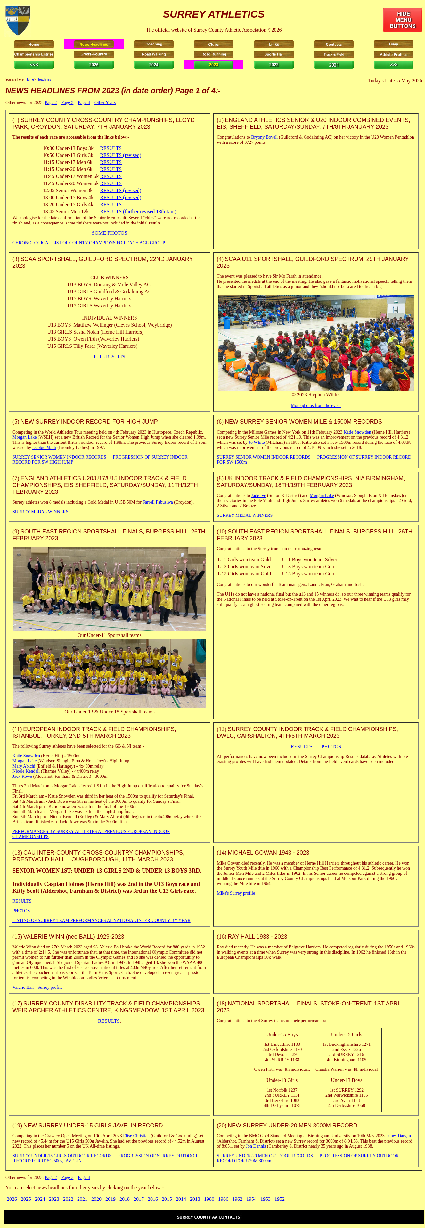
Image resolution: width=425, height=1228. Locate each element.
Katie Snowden (357, 432)
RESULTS (111, 148)
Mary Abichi (23, 766)
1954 (251, 1199)
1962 (237, 1199)
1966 (223, 1199)
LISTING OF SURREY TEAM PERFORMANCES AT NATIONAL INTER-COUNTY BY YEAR (101, 920)
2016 (153, 1199)
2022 (68, 1199)
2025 (26, 1199)
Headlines (44, 79)
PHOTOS (331, 746)
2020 (96, 1199)
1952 (279, 1199)
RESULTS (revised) (120, 155)
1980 (209, 1199)
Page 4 (84, 102)
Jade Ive (258, 495)
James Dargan (398, 1136)
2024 (40, 1199)
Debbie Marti (44, 447)
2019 (110, 1199)
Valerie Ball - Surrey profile (37, 987)
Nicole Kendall (26, 771)
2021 (82, 1199)
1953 (265, 1199)
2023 (54, 1199)
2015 (167, 1199)
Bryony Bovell (264, 137)
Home (29, 79)
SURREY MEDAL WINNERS (40, 511)
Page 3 (67, 102)
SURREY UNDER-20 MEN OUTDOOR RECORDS (265, 1155)
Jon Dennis (256, 1146)
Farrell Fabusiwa (158, 502)
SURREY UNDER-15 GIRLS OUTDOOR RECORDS (61, 1155)
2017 (139, 1199)
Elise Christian (136, 1136)
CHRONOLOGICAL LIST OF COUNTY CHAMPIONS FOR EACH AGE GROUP (88, 242)
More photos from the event (316, 405)
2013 (195, 1199)
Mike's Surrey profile (236, 893)
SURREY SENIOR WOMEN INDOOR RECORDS (59, 457)
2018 (124, 1199)
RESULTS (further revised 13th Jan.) (138, 211)
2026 (12, 1199)
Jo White (257, 442)
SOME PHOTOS (109, 233)
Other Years (105, 102)
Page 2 (51, 102)
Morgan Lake (24, 437)
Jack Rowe (22, 776)
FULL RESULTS (109, 356)
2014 (181, 1199)
